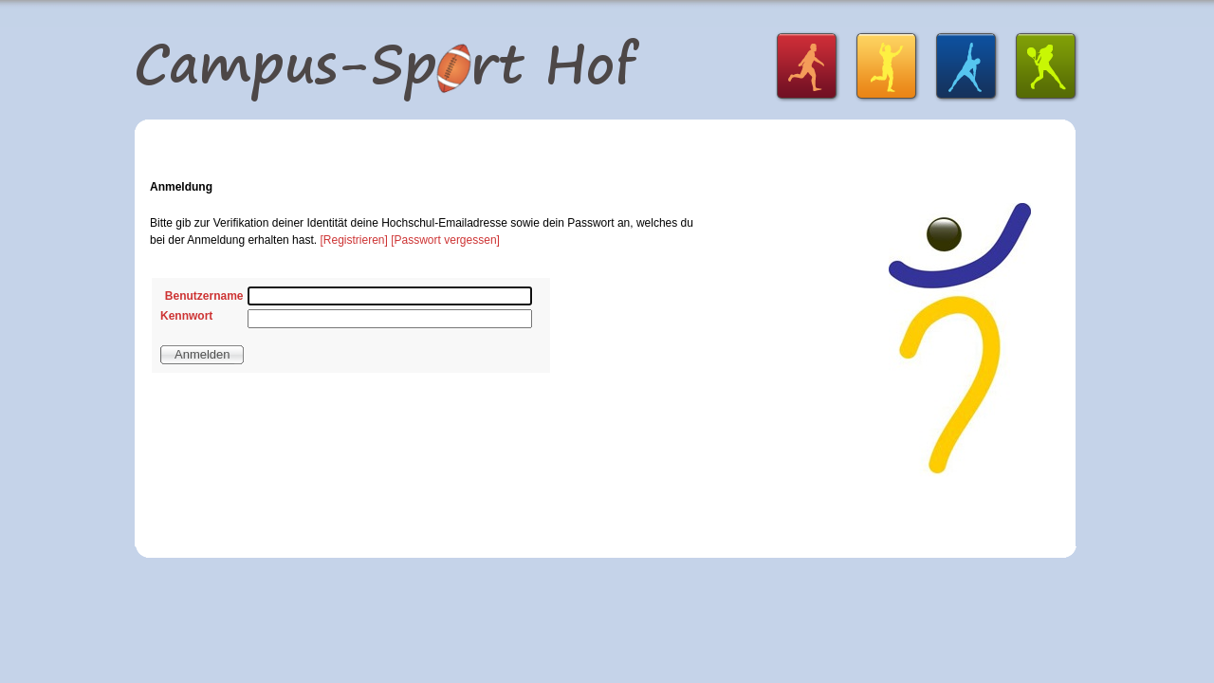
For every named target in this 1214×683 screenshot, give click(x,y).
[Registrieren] (353, 240)
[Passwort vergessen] (445, 240)
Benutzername (204, 296)
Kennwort (186, 316)
